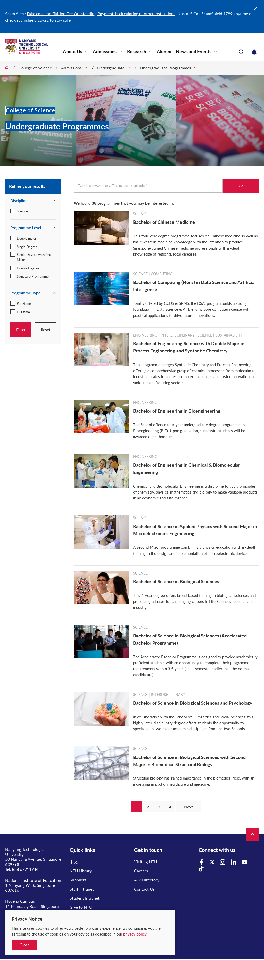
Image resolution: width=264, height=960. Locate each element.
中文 (74, 861)
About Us (72, 51)
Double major (26, 238)
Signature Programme (33, 276)
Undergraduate (111, 67)
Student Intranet (85, 898)
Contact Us (144, 889)
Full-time (23, 312)
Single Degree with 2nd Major (34, 257)
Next (188, 806)
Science (22, 211)
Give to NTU (81, 907)
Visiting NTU (145, 861)
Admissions (105, 51)
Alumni (164, 51)
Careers (141, 870)
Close (25, 944)
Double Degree (28, 268)
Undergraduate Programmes (165, 67)
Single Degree (27, 247)
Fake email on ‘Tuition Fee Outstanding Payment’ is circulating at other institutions (101, 13)
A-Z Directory (146, 879)
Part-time (24, 303)
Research (136, 51)
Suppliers (78, 879)
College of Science (35, 67)
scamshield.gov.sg (33, 20)
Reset (46, 329)
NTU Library (81, 870)
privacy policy (134, 934)
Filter (21, 329)
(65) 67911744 (25, 869)
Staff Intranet (82, 889)
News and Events (193, 51)
